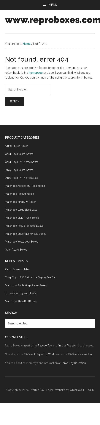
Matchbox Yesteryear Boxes (21, 241)
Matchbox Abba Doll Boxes (21, 301)
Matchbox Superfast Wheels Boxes (25, 233)
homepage (36, 72)
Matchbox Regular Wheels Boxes (24, 225)
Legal (49, 389)
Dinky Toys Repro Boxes (19, 169)
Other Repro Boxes (16, 249)
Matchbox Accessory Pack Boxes (25, 185)
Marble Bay (37, 389)
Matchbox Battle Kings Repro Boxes (26, 285)
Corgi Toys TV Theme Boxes (22, 161)
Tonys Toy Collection (73, 363)
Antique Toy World (68, 345)
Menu (52, 5)
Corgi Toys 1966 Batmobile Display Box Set (30, 277)
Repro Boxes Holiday (17, 269)
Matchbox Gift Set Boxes (19, 193)
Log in (90, 389)
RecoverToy (45, 345)
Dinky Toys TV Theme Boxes (22, 177)
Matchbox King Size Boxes (20, 201)
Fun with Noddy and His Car (21, 293)
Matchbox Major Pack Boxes (22, 217)
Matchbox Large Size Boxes (21, 209)
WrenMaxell (77, 389)
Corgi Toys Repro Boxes (19, 153)
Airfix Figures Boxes (16, 145)
